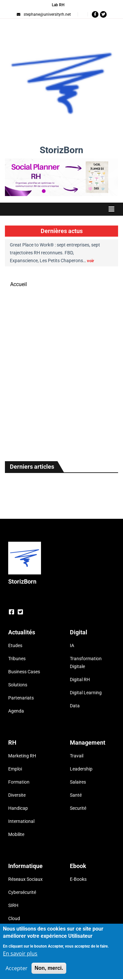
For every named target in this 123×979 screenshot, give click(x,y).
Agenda (16, 711)
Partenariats (21, 697)
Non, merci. (48, 970)
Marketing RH (22, 755)
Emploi (15, 768)
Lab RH (58, 5)
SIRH (13, 905)
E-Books (78, 879)
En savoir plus (20, 955)
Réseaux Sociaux (25, 879)
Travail (76, 755)
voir (90, 260)
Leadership (81, 768)
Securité (78, 808)
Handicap (18, 808)
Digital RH (80, 679)
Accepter (17, 970)
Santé (76, 795)
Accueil (18, 284)
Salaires (78, 782)
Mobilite (16, 834)
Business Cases (24, 671)
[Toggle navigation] (61, 209)
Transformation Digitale (86, 662)
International (21, 821)
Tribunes (17, 658)
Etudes (15, 645)
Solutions (17, 684)
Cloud (14, 918)
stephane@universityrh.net (44, 14)
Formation (19, 782)
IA (72, 645)
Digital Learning (86, 692)
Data (75, 705)
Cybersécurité (22, 892)
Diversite (17, 795)
